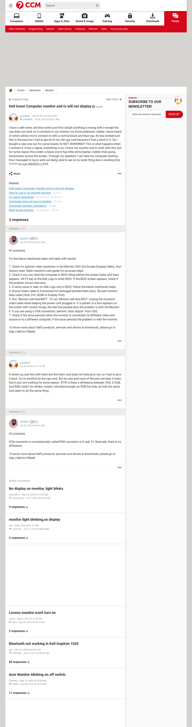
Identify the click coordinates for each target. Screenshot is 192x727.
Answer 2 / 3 (17, 352)
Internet (50, 29)
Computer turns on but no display (30, 201)
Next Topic (112, 99)
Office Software (17, 29)
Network (93, 29)
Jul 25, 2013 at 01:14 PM (32, 366)
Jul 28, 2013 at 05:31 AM (46, 119)
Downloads (152, 18)
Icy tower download (21, 197)
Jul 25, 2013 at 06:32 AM (32, 242)
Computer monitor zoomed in (27, 206)
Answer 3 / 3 (17, 411)
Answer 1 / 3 (17, 228)
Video (104, 29)
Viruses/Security (119, 29)
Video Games (65, 29)
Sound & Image (84, 18)
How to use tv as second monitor (30, 193)
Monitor (49, 90)
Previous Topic (20, 99)
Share (16, 173)
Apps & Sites (62, 18)
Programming (35, 29)
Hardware (80, 29)
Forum (175, 18)
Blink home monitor (21, 210)
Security (130, 18)
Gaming (107, 18)
